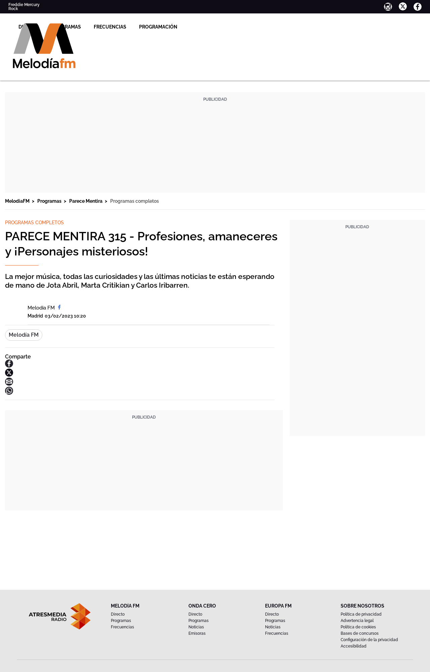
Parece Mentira (86, 201)
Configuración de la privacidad (369, 639)
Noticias (196, 627)
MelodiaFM (18, 201)
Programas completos (134, 201)
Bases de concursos (360, 633)
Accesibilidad (354, 646)
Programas (145, 27)
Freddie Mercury (24, 4)
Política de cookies (358, 627)
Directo (107, 27)
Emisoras (197, 633)
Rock (13, 8)
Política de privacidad (361, 614)
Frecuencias (189, 27)
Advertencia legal (357, 620)
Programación (237, 27)
